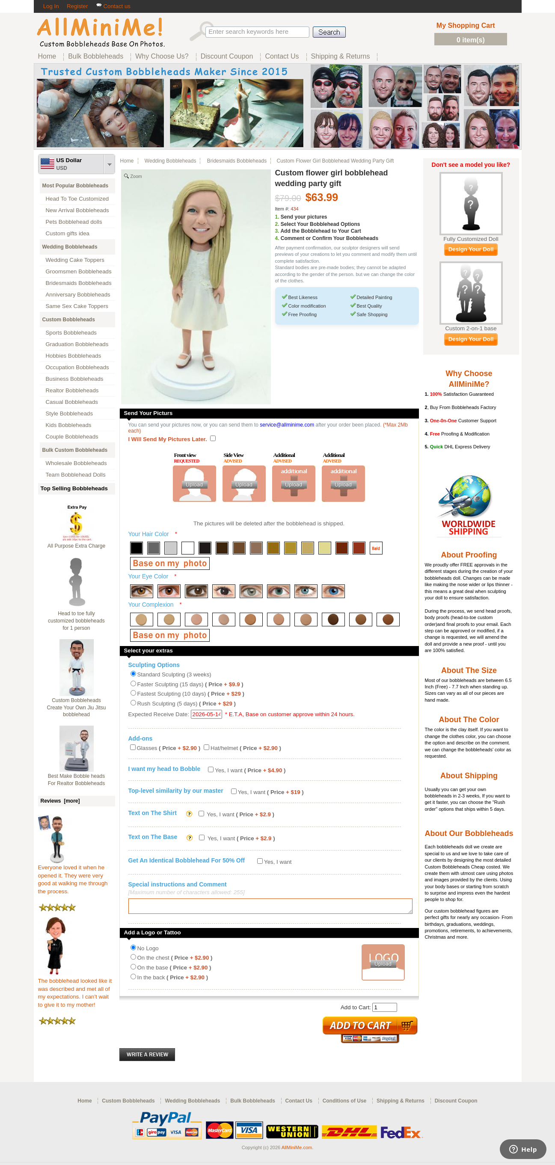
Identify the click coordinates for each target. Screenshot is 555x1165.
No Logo (148, 951)
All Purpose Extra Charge (76, 546)
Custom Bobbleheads (68, 320)
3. (277, 231)
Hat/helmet (246, 748)
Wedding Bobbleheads (70, 247)
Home (127, 161)
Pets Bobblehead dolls (74, 222)
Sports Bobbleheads (71, 332)
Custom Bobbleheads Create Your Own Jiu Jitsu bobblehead (76, 707)
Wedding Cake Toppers (75, 260)
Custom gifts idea (68, 233)
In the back (172, 980)
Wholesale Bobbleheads (76, 463)
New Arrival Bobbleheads (77, 210)
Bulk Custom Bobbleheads (75, 450)
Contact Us (298, 1103)
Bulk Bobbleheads (252, 1103)
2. (277, 224)
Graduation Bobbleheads (77, 344)
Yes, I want (250, 770)
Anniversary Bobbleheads (78, 294)
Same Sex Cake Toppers (77, 306)
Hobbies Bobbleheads (73, 356)
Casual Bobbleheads (72, 402)
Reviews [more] (60, 801)
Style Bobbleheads (69, 413)
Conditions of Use (345, 1103)
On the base (174, 970)
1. (277, 217)
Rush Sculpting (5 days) (186, 703)
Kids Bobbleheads (69, 425)
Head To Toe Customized (77, 199)
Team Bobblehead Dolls (76, 474)
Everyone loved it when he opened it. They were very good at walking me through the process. (73, 877)
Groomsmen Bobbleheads (79, 271)
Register (77, 6)
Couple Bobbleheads (72, 436)
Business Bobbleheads (75, 379)
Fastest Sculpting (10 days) (190, 694)
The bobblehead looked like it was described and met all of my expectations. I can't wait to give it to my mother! (75, 990)
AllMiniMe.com (297, 1150)
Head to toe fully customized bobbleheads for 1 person (76, 621)
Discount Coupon (456, 1103)
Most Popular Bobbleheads (75, 186)
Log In (51, 6)
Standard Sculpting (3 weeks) (174, 674)
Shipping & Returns (400, 1103)
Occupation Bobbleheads (77, 367)
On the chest (175, 960)
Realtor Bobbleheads (72, 390)
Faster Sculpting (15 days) (190, 684)
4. (277, 238)
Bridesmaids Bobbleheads (79, 283)
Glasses (169, 748)
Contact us (113, 6)
